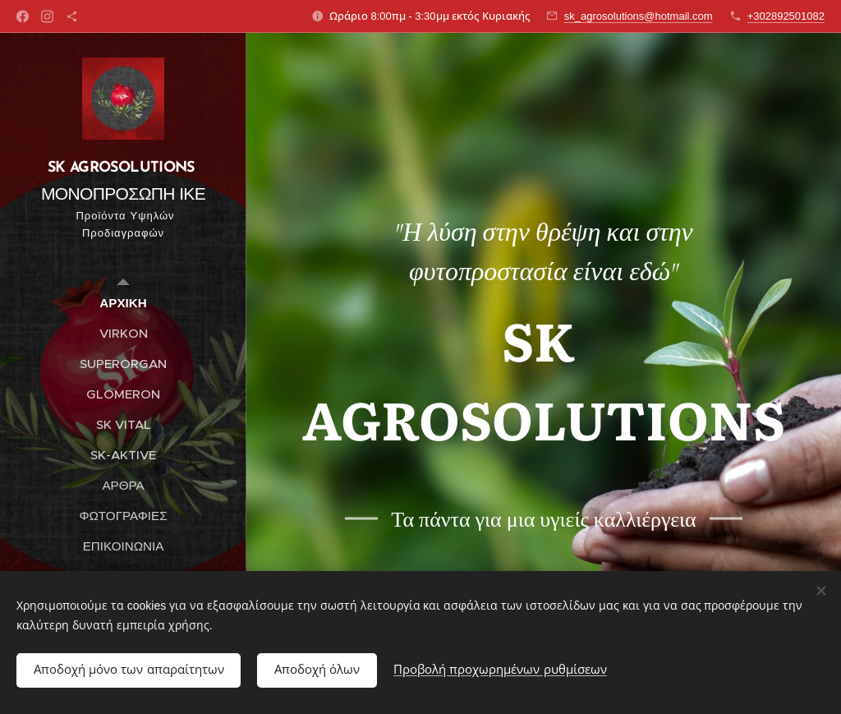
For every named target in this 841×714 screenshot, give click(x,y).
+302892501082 (786, 16)
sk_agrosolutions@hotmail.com (638, 16)
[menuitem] (123, 302)
